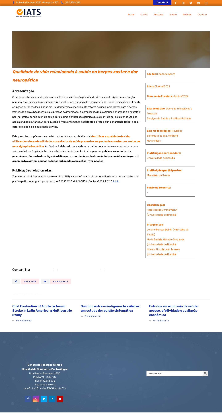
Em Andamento (60, 281)
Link (116, 181)
